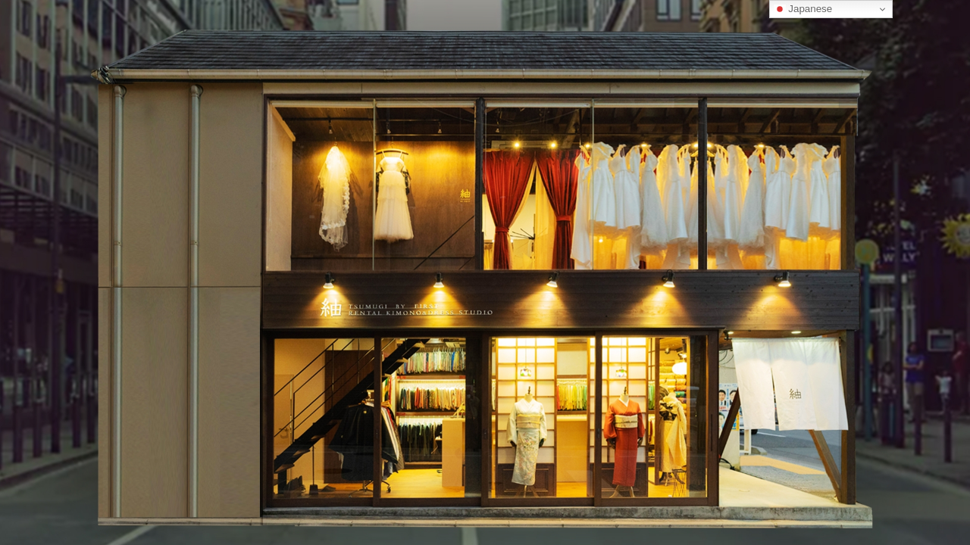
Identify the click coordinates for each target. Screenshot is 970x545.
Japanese (803, 9)
